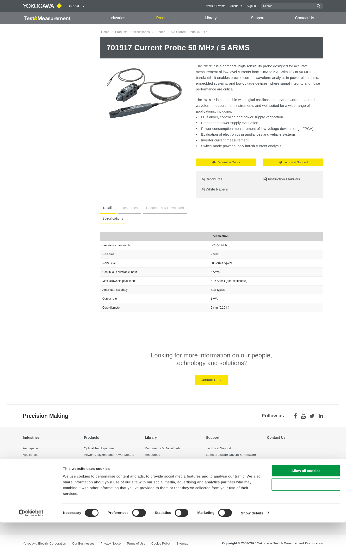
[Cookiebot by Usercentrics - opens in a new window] (31, 542)
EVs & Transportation (38, 468)
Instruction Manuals (284, 179)
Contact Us (304, 18)
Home (105, 32)
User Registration (218, 474)
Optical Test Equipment (100, 448)
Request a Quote (226, 162)
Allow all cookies (306, 500)
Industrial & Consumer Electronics (47, 474)
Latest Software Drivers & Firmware (231, 455)
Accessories (141, 32)
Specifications (112, 218)
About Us (236, 6)
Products (163, 18)
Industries (117, 18)
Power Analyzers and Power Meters (109, 455)
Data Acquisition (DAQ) (100, 461)
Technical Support (293, 162)
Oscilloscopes (93, 468)
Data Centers (32, 461)
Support (257, 18)
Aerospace (30, 448)
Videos (149, 461)
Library (211, 18)
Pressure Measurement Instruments (109, 485)
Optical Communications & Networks (48, 487)
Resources (125, 208)
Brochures (214, 179)
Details (107, 208)
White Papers (217, 189)
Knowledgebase (217, 468)
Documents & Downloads (158, 208)
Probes (160, 32)
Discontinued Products (222, 481)
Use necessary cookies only (306, 514)
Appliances (30, 455)
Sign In (251, 6)
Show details (252, 542)
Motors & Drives (34, 481)
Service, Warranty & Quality (225, 461)
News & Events (215, 6)
